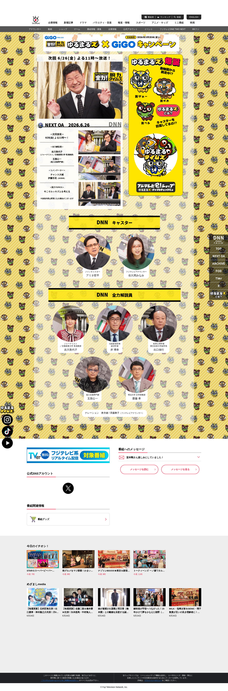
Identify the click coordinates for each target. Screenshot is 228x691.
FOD (219, 271)
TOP (219, 248)
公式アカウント (130, 29)
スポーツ (140, 22)
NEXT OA (218, 256)
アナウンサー (35, 29)
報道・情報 (124, 22)
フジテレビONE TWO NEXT (173, 29)
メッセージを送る (180, 469)
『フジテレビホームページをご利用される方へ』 (60, 680)
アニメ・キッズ (160, 22)
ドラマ (83, 22)
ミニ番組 (179, 22)
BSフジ (195, 29)
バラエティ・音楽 (102, 22)
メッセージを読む (139, 469)
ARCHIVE (218, 263)
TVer (218, 278)
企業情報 (52, 22)
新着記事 (68, 22)
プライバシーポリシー (153, 680)
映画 (192, 22)
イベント (149, 29)
